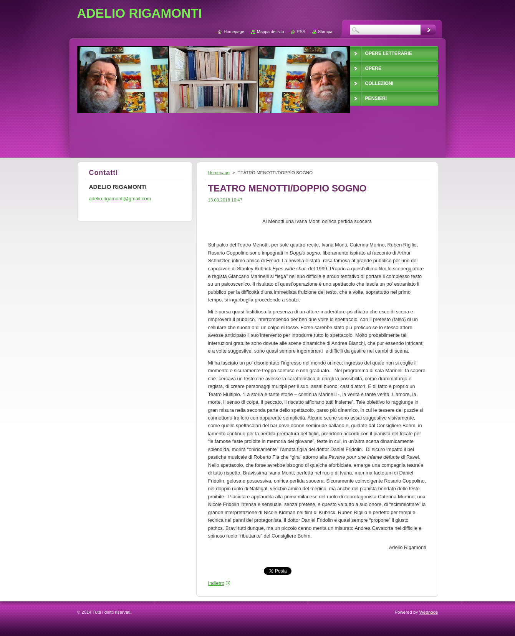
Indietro (216, 583)
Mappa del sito (270, 31)
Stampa (325, 31)
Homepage (219, 172)
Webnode (428, 612)
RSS (301, 31)
